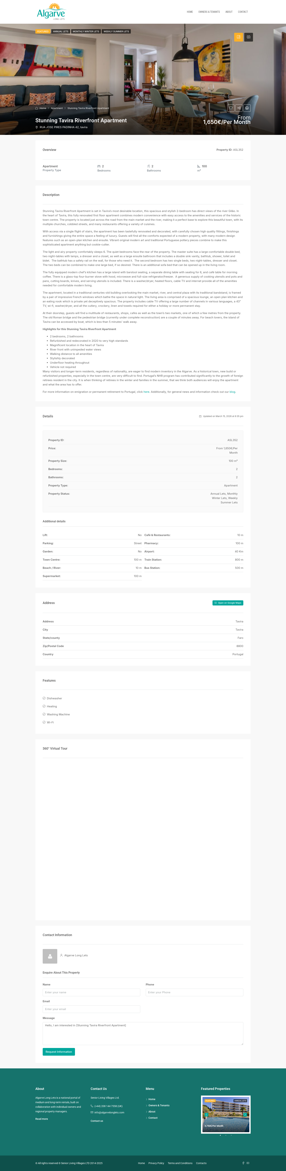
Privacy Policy (156, 1163)
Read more (41, 1118)
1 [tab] (222, 1137)
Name (46, 984)
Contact (243, 11)
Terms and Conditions (180, 1163)
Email (46, 1001)
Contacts (201, 1163)
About (229, 11)
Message (49, 1018)
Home (190, 11)
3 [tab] (233, 1137)
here (146, 391)
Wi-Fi (50, 722)
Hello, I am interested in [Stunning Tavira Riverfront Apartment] (143, 1033)
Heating (52, 706)
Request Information (59, 1051)
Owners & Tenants (209, 11)
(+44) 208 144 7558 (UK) (108, 1106)
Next (245, 1115)
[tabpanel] (226, 1115)
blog (232, 391)
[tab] (238, 37)
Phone (150, 984)
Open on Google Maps (227, 602)
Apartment (57, 108)
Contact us (97, 1120)
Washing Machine (58, 714)
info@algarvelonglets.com (109, 1112)
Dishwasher (54, 698)
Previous (206, 1115)
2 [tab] (227, 1137)
